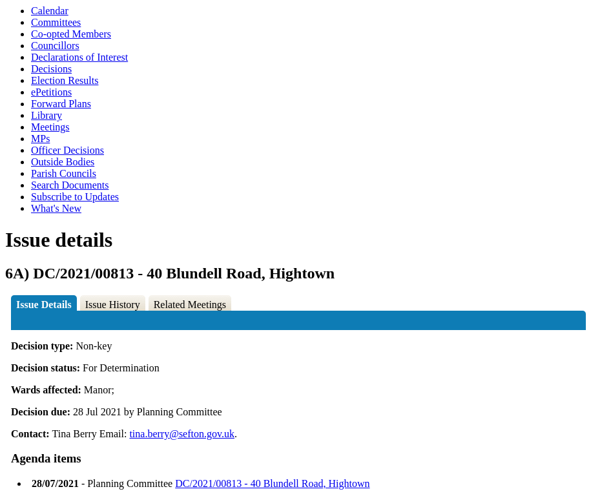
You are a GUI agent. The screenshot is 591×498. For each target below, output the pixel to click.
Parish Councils (63, 173)
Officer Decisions (67, 150)
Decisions (51, 68)
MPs (40, 138)
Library (46, 115)
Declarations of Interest (79, 57)
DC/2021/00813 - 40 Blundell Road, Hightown (272, 483)
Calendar (49, 10)
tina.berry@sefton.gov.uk (181, 433)
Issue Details (44, 304)
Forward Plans (61, 103)
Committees (56, 22)
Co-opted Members (71, 33)
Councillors (55, 45)
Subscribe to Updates (75, 196)
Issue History (112, 304)
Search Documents (70, 185)
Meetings (50, 126)
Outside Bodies (62, 161)
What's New (56, 208)
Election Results (64, 80)
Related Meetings (190, 304)
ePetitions (51, 92)
